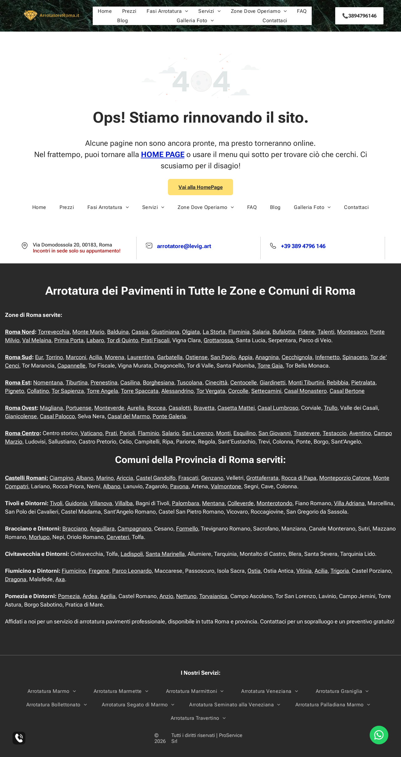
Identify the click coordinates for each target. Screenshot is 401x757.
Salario (170, 433)
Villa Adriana (349, 503)
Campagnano (134, 528)
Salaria (261, 331)
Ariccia (125, 478)
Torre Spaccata (140, 391)
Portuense (78, 407)
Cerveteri (118, 537)
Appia (245, 357)
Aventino (360, 433)
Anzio (166, 596)
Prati (111, 433)
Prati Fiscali (155, 340)
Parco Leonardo (132, 570)
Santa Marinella (165, 554)
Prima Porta (69, 340)
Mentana (213, 503)
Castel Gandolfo (155, 478)
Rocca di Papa (298, 478)
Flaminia (239, 331)
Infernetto (327, 357)
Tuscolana (189, 382)
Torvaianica (213, 596)
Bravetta (204, 407)
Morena (114, 357)
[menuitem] (105, 11)
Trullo (330, 407)
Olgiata (191, 331)
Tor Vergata (210, 391)
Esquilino (244, 433)
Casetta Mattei (236, 407)
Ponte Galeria (169, 416)
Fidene (306, 331)
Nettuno (186, 596)
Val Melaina (36, 340)
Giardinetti (272, 382)
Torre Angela (102, 391)
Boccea (156, 407)
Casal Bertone (347, 391)
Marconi (76, 357)
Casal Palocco (57, 416)
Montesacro (352, 331)
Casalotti (180, 407)
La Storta (214, 331)
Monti (223, 433)
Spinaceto (354, 357)
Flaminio (148, 433)
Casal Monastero (305, 391)
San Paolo (223, 357)
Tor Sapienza (68, 391)
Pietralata (363, 382)
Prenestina (104, 382)
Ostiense (196, 357)
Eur (39, 357)
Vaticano (91, 433)
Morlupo (39, 537)
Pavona (179, 486)
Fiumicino (74, 570)
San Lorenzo (197, 433)
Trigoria (340, 570)
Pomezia (69, 596)
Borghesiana (158, 382)
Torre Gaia (270, 365)
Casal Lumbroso (278, 407)
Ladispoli (132, 554)
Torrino (54, 357)
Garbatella (170, 357)
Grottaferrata (262, 478)
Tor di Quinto (122, 340)
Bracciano (74, 528)
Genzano (212, 478)
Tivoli (56, 503)
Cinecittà (216, 382)
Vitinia (304, 570)
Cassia (140, 331)
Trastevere (307, 433)
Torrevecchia (54, 331)
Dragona (15, 579)
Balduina (118, 331)
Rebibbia (337, 382)
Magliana (51, 407)
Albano (84, 478)
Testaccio (334, 433)
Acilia (95, 357)
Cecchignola (297, 357)
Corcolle (238, 391)
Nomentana (48, 382)
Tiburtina (77, 382)
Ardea (90, 596)
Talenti (326, 331)
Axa (60, 579)
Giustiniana (165, 331)
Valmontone (226, 486)
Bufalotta (284, 331)
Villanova (101, 503)
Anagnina (267, 357)
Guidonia (76, 503)
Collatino (38, 391)
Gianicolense (21, 416)
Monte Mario (88, 331)
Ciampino (61, 478)
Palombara (185, 503)
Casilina (130, 382)
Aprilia (108, 596)
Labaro (95, 340)
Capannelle (71, 365)
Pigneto (14, 391)
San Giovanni (274, 433)
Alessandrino (177, 391)
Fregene (99, 570)
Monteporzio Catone (344, 478)
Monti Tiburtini (306, 382)
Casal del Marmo (128, 416)
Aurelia (135, 407)
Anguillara (102, 528)
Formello (187, 528)
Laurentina (140, 357)
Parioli (127, 433)
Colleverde (240, 503)
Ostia (254, 570)
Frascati (188, 478)
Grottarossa (218, 340)
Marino (105, 478)
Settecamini (266, 391)
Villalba (124, 503)
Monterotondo (274, 503)
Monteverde (109, 407)
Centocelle (243, 382)
